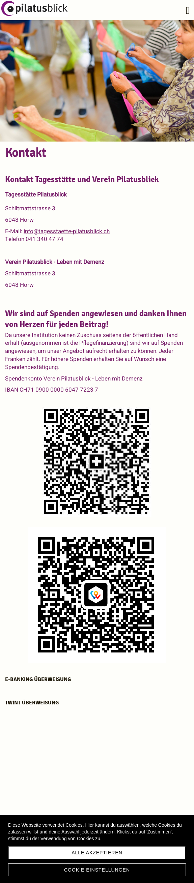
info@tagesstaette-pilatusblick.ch (67, 231)
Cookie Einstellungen (97, 870)
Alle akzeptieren (97, 852)
